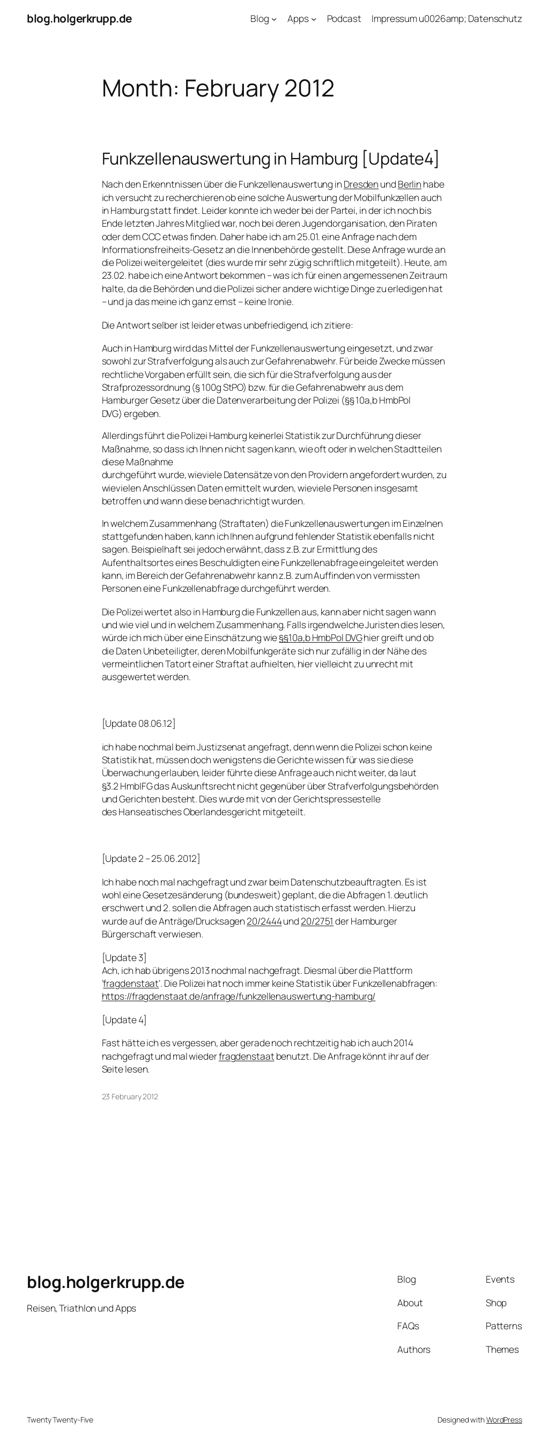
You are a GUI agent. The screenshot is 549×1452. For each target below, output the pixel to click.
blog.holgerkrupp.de (79, 18)
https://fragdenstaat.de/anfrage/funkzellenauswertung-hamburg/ (239, 995)
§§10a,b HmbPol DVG (320, 637)
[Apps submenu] (313, 18)
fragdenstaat (131, 983)
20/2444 (264, 920)
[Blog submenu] (274, 18)
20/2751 (317, 920)
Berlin (409, 183)
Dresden (361, 183)
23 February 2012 (130, 1096)
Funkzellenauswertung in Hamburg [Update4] (271, 158)
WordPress (504, 1419)
